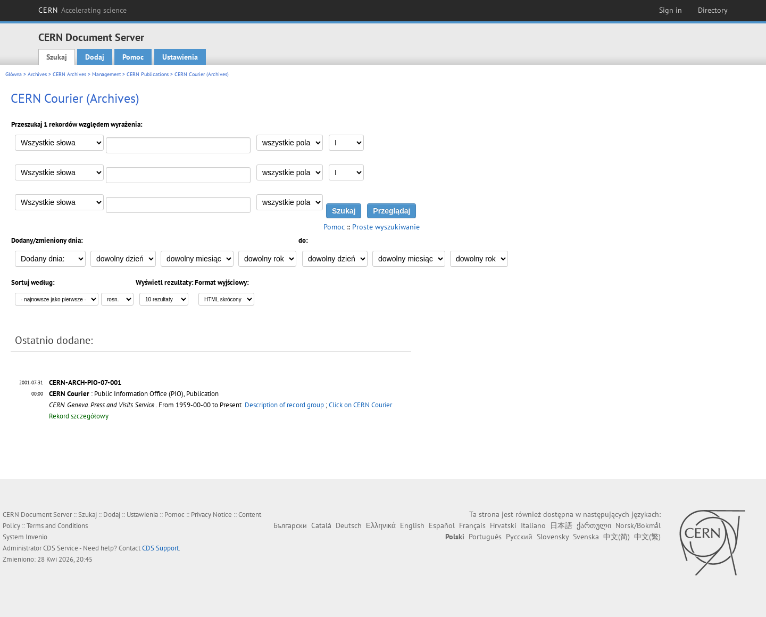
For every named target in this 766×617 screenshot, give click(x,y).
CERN (82, 10)
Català (321, 525)
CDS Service (60, 548)
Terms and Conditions (57, 525)
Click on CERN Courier (360, 404)
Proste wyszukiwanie (386, 227)
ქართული (594, 525)
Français (472, 525)
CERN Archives (69, 74)
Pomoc (133, 57)
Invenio (36, 536)
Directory (713, 10)
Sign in (670, 10)
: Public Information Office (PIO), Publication (134, 393)
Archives (37, 74)
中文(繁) (647, 536)
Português (485, 536)
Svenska (586, 536)
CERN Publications (148, 74)
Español (442, 525)
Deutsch (349, 525)
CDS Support (160, 548)
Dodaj (94, 57)
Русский (519, 536)
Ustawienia (180, 57)
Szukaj (56, 57)
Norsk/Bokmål (638, 525)
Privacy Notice (211, 514)
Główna (13, 74)
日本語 (561, 525)
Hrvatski (503, 525)
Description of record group (284, 404)
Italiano (533, 525)
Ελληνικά (381, 525)
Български (290, 525)
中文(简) (616, 536)
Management (106, 74)
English (412, 525)
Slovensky (553, 536)
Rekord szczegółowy (79, 416)
